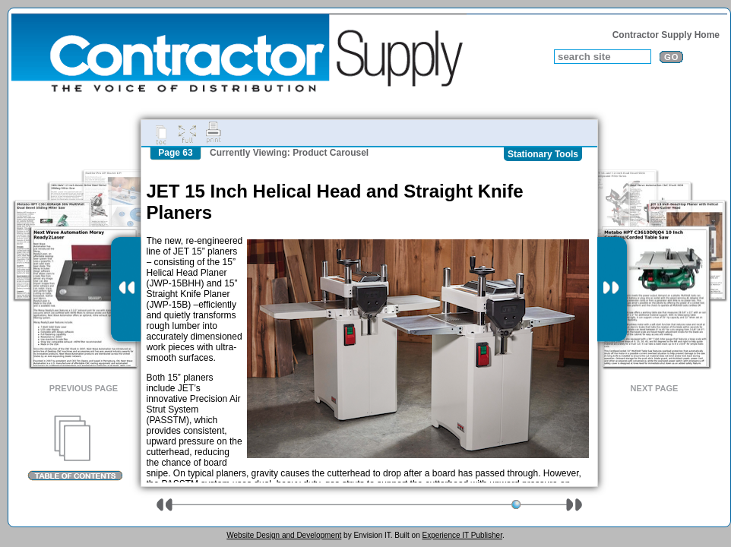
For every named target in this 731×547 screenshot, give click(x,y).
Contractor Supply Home (666, 35)
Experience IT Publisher (462, 535)
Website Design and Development (283, 535)
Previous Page (83, 388)
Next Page (655, 388)
